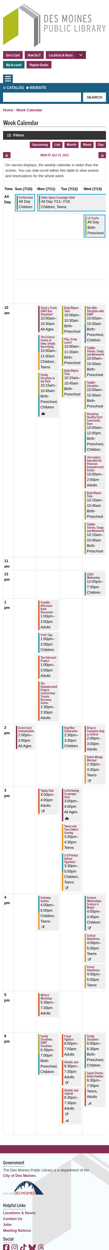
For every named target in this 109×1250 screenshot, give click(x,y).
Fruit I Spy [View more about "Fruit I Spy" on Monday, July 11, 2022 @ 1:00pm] (46, 635)
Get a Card (13, 55)
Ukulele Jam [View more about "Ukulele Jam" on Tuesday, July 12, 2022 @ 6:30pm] (71, 1062)
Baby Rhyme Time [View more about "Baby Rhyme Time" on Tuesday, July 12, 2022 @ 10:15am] (71, 372)
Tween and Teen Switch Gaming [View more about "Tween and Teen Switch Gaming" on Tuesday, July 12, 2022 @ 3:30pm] (71, 829)
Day (101, 144)
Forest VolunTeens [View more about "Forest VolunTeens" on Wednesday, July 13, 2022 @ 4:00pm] (93, 968)
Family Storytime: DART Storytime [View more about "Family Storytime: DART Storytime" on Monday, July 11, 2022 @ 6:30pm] (47, 1041)
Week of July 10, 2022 (54, 155)
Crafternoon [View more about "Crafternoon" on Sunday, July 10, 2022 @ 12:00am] (26, 197)
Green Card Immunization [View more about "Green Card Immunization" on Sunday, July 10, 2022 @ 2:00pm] (26, 729)
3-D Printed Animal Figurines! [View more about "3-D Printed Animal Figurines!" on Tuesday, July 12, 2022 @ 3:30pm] (71, 858)
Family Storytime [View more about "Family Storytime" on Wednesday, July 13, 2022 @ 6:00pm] (92, 1037)
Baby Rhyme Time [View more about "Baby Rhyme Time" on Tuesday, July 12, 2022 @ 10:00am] (71, 309)
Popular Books (39, 64)
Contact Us (12, 1219)
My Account (13, 64)
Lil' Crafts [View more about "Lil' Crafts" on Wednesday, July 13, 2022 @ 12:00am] (93, 218)
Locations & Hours (61, 55)
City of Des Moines (19, 1176)
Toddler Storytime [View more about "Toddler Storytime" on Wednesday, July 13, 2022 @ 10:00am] (92, 384)
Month (71, 144)
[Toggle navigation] (8, 79)
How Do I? (34, 55)
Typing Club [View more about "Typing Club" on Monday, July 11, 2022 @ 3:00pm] (47, 790)
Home (8, 110)
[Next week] (102, 155)
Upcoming (40, 144)
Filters (19, 135)
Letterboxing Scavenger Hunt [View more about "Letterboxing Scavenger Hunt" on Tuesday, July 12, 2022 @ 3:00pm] (71, 793)
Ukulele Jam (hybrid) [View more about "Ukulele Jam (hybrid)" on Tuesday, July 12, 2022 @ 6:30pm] (71, 1091)
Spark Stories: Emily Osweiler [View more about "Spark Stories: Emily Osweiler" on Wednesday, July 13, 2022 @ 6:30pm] (95, 1074)
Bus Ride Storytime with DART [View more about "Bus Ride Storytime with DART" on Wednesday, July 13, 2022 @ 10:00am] (95, 311)
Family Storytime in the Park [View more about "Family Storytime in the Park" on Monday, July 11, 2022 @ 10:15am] (48, 378)
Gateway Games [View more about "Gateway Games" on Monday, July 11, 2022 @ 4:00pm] (46, 899)
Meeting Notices (17, 1231)
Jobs (7, 1225)
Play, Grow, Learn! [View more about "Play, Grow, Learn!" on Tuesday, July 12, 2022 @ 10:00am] (70, 340)
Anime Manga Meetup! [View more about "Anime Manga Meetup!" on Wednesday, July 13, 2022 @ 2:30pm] (95, 758)
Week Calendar (29, 110)
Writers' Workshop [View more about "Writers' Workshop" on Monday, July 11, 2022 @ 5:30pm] (46, 996)
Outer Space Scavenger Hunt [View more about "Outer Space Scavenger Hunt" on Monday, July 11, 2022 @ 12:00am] (58, 197)
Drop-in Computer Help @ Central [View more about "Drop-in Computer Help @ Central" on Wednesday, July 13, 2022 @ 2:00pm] (95, 731)
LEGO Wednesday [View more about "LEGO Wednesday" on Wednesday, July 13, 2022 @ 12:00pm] (93, 575)
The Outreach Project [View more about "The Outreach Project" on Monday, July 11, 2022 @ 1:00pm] (48, 659)
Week (87, 144)
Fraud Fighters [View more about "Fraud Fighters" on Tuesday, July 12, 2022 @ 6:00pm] (69, 1037)
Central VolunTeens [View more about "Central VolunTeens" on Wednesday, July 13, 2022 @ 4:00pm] (93, 937)
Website (38, 88)
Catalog (15, 88)
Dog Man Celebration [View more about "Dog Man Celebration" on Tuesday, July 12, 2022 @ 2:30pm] (71, 729)
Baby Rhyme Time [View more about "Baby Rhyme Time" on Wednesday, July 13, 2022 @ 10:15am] (94, 494)
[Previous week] (7, 155)
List (57, 144)
